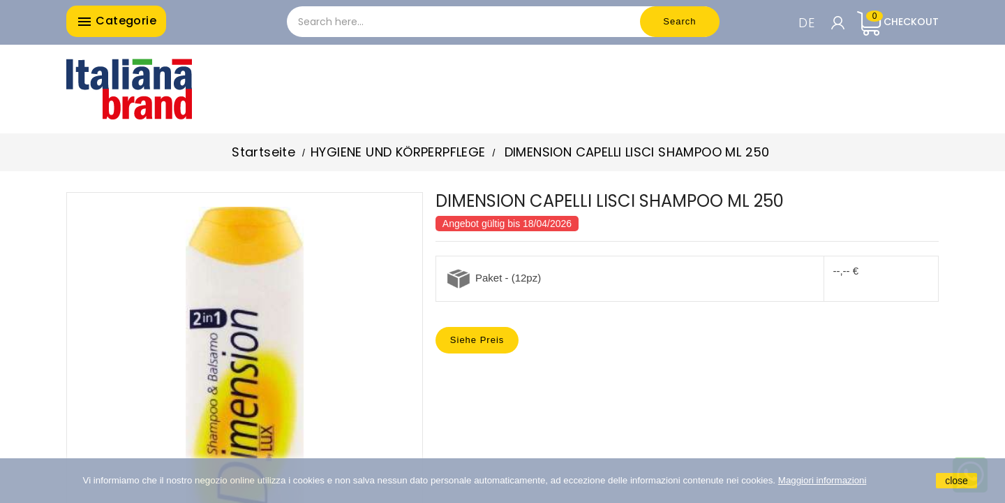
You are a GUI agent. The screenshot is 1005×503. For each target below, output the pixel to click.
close (956, 480)
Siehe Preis (477, 340)
